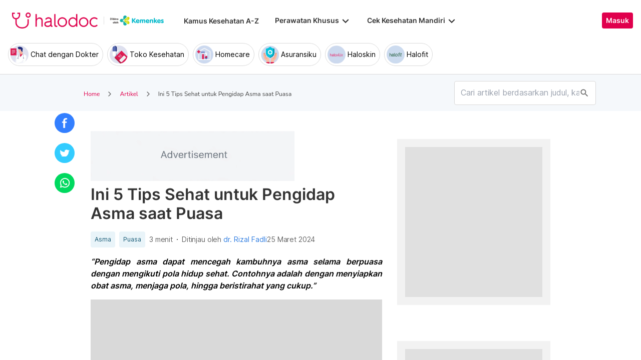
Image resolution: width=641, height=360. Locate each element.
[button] (65, 123)
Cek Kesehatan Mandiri (412, 20)
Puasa (132, 239)
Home (92, 94)
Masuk (617, 20)
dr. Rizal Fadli (245, 240)
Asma (103, 239)
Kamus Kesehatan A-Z (221, 20)
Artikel (129, 94)
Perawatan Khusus (313, 20)
